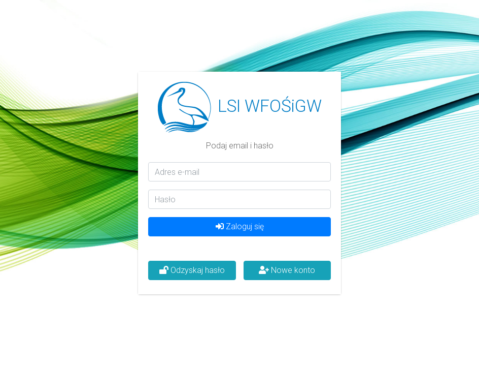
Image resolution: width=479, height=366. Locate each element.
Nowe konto (287, 270)
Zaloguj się (240, 226)
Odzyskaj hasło (192, 270)
